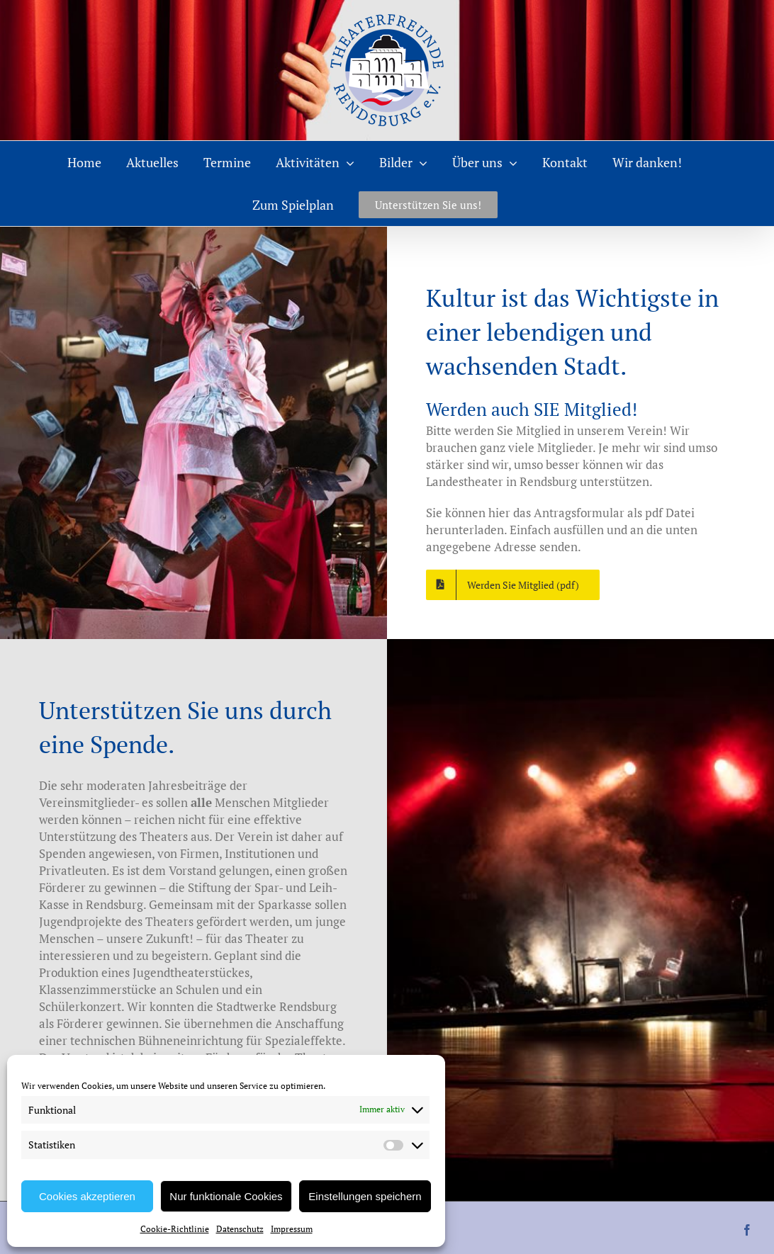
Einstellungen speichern (364, 1196)
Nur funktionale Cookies (225, 1196)
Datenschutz (240, 1229)
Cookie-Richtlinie (174, 1229)
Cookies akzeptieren (87, 1196)
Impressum (292, 1229)
